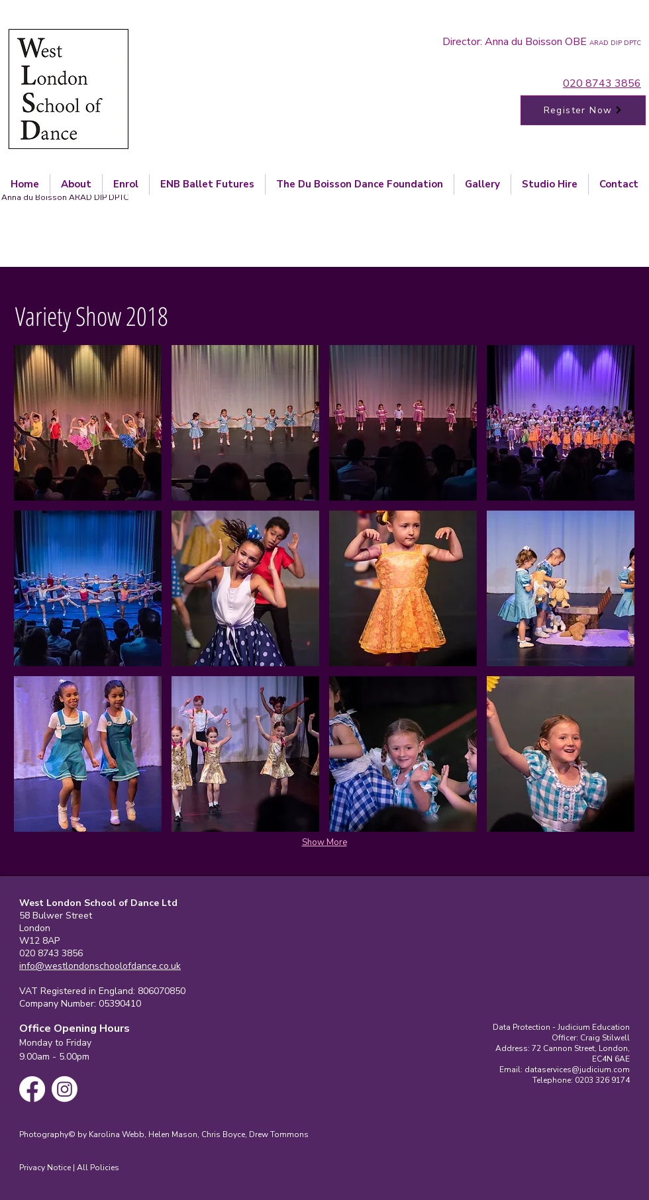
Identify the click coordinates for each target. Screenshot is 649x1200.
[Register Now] (583, 110)
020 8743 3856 (602, 83)
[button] (88, 423)
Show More (324, 842)
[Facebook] (32, 1089)
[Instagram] (64, 1089)
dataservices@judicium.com (577, 1069)
